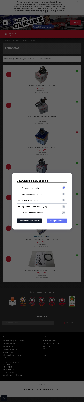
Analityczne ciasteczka (30, 200)
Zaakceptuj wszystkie (57, 221)
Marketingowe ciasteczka (32, 194)
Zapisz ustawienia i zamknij (29, 221)
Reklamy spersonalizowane (32, 213)
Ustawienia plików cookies (32, 180)
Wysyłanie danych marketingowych (35, 206)
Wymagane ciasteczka (30, 188)
